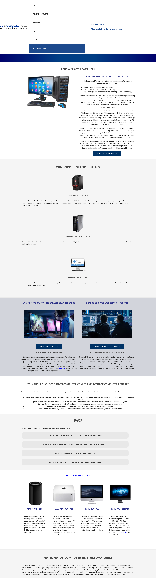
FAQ (34, 31)
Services (36, 22)
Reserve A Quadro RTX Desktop (107, 346)
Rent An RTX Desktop (49, 346)
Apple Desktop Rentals (78, 475)
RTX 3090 (62, 368)
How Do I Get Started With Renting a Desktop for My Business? (75, 444)
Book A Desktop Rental (107, 153)
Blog (35, 40)
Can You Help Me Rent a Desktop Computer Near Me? (75, 435)
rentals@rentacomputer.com (107, 29)
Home (35, 5)
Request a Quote (40, 48)
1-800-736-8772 (99, 24)
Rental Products (40, 14)
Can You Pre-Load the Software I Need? (75, 453)
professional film (121, 532)
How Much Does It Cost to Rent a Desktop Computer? (75, 462)
